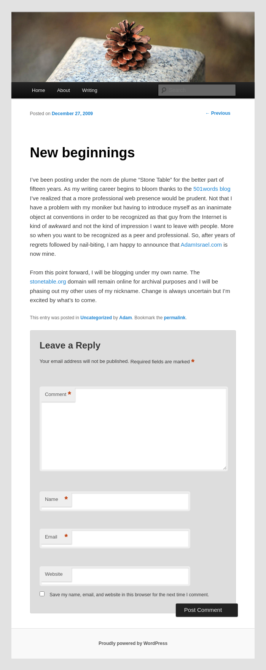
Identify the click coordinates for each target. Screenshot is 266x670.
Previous (217, 113)
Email (56, 537)
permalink (175, 317)
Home (38, 90)
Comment (58, 394)
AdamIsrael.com (201, 244)
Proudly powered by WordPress (133, 643)
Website (54, 574)
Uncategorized (96, 317)
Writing (89, 90)
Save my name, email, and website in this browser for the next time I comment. (129, 594)
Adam (125, 317)
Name (56, 499)
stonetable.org (48, 281)
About (63, 90)
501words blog (212, 188)
